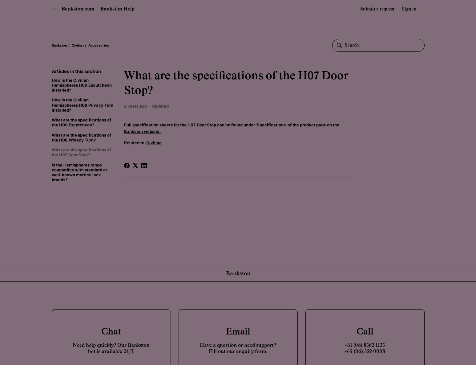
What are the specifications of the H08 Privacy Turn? (81, 137)
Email (238, 332)
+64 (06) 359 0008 (365, 351)
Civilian (78, 45)
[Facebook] (127, 165)
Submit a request (377, 9)
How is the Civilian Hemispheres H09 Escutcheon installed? (82, 85)
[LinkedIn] (144, 165)
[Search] (378, 45)
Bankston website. (142, 131)
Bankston (59, 45)
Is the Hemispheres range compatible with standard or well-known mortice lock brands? (79, 172)
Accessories (98, 45)
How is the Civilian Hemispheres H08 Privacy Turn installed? (82, 105)
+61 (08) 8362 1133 (365, 345)
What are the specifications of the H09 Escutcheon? (81, 122)
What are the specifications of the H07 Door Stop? (81, 152)
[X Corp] (135, 165)
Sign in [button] (409, 9)
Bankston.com (74, 9)
